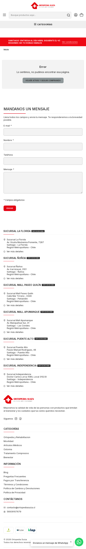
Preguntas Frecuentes (15, 467)
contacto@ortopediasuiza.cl (19, 498)
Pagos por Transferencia (16, 471)
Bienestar (8, 448)
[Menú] (4, 15)
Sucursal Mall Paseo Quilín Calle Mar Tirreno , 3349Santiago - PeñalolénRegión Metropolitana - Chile (19, 288)
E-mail (8, 116)
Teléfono (8, 146)
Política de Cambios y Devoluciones (22, 479)
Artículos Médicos (13, 436)
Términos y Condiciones (16, 475)
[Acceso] (75, 15)
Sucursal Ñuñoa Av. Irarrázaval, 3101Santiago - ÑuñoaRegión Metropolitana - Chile (19, 261)
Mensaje (9, 160)
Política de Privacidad (14, 483)
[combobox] (40, 15)
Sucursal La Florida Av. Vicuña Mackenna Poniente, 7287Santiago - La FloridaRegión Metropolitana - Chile (23, 234)
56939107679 (12, 502)
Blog (6, 463)
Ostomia (8, 440)
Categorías (43, 24)
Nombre (9, 131)
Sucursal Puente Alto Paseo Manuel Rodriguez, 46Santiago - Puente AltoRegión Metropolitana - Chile (19, 342)
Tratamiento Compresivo (16, 444)
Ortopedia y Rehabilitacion (17, 428)
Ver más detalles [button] (13, 242)
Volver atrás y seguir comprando (43, 71)
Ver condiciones (70, 32)
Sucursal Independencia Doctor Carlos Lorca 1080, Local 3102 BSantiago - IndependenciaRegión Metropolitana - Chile (25, 369)
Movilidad (8, 432)
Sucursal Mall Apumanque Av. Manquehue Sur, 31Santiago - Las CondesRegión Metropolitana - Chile (19, 315)
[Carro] (81, 15)
